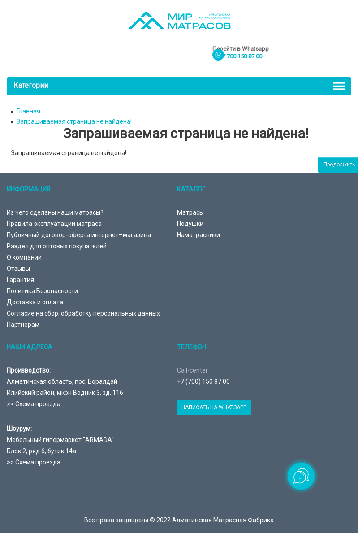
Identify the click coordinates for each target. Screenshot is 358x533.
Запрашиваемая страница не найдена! (74, 121)
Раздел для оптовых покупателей (57, 246)
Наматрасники (198, 234)
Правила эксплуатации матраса (54, 223)
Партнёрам (23, 324)
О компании (24, 257)
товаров (316, 56)
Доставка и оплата (35, 302)
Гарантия (20, 279)
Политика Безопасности (42, 291)
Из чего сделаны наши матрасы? (55, 212)
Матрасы (190, 212)
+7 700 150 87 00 (240, 56)
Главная (28, 111)
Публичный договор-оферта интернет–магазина (79, 234)
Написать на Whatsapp (213, 407)
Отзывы (18, 268)
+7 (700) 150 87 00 (203, 381)
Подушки (190, 223)
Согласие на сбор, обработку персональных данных (83, 313)
